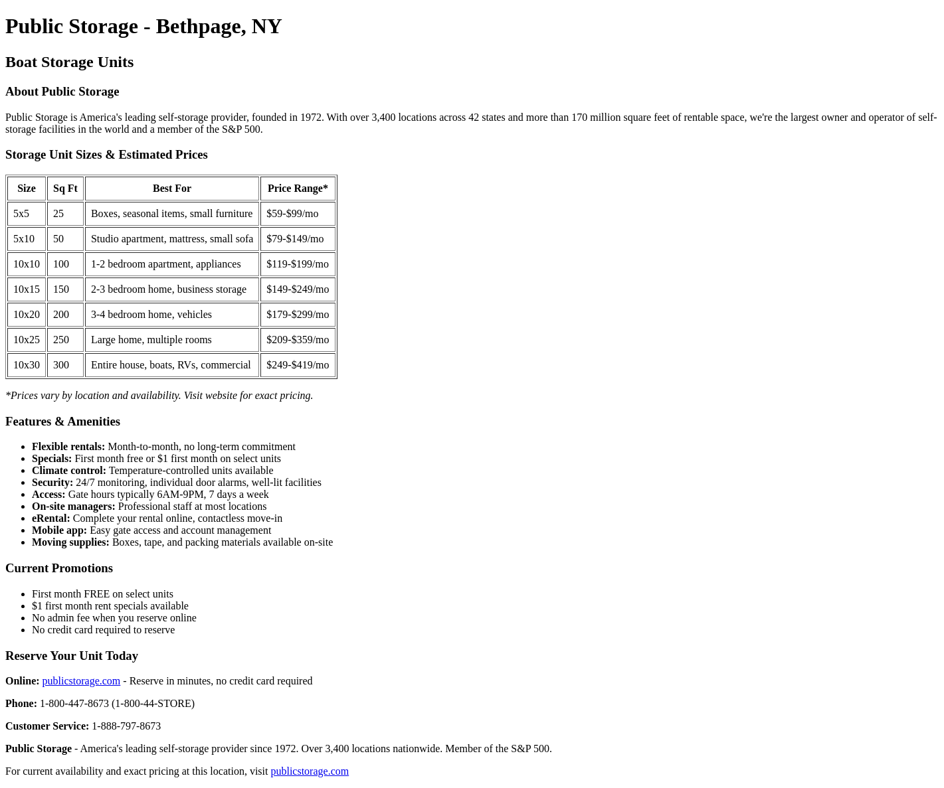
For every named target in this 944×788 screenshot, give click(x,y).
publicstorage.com (82, 680)
